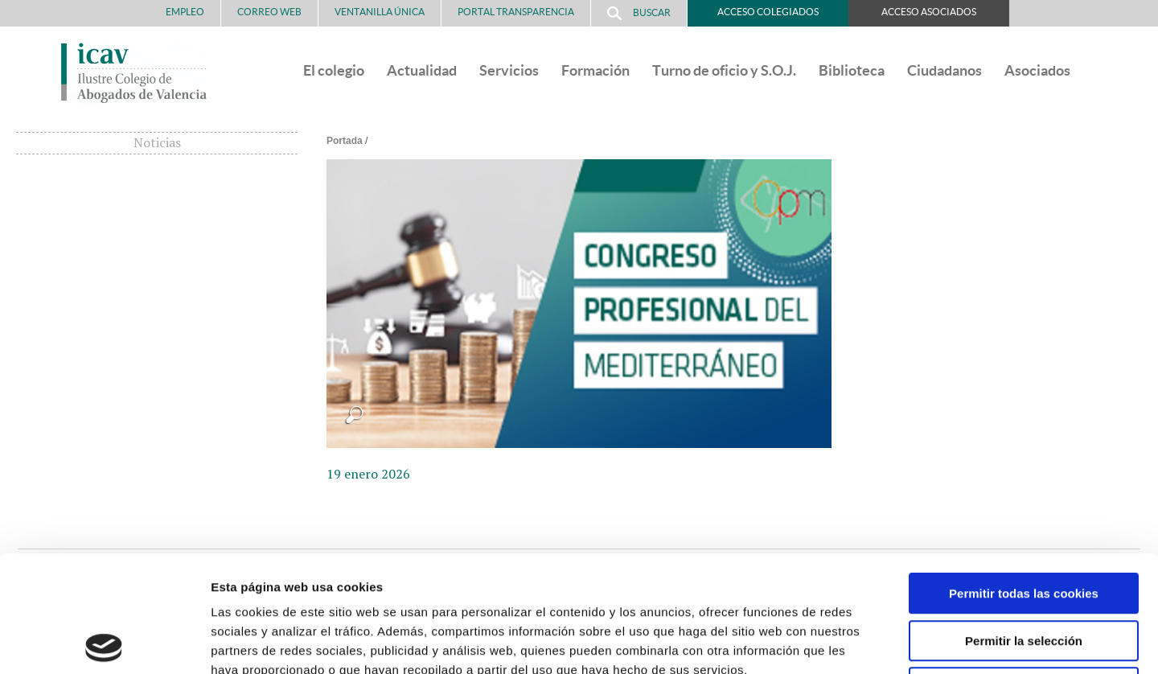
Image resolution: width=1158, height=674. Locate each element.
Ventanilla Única (380, 11)
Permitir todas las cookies (1023, 477)
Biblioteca (852, 70)
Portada (344, 140)
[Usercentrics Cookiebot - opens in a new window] (104, 643)
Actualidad (422, 70)
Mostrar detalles (864, 642)
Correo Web (269, 11)
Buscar (639, 13)
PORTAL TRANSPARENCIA (516, 11)
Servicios (509, 70)
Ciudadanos (944, 70)
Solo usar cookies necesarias (1023, 571)
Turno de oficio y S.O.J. (724, 70)
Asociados (1037, 70)
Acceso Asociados (928, 11)
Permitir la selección (1023, 525)
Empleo (185, 11)
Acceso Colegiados (768, 11)
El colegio (333, 70)
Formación (595, 70)
